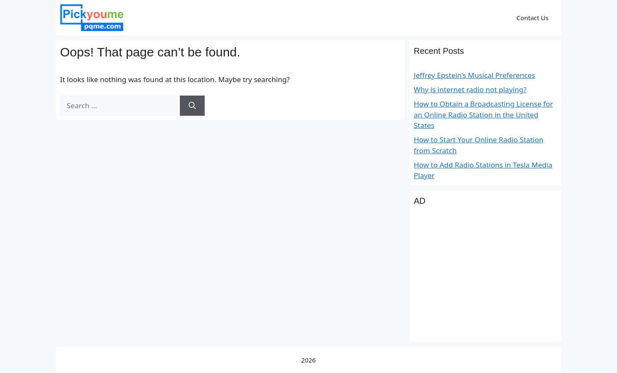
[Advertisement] (485, 279)
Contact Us (532, 17)
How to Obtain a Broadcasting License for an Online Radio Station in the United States (483, 114)
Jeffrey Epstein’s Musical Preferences (474, 75)
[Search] (192, 106)
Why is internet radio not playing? (470, 89)
